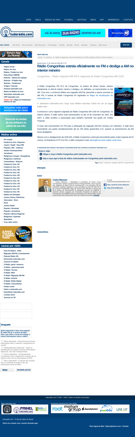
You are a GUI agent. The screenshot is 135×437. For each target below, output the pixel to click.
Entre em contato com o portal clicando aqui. (20, 423)
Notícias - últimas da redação (15, 78)
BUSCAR (126, 45)
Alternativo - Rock (11, 200)
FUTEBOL (68, 19)
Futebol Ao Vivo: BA (12, 178)
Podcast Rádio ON (11, 256)
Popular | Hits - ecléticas (13, 148)
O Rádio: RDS (9, 273)
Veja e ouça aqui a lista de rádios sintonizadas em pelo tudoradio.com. (80, 158)
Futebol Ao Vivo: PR (12, 175)
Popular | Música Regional (14, 214)
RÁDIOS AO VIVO (52, 19)
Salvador (84, 45)
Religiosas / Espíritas (12, 217)
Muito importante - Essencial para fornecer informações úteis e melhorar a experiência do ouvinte (18, 343)
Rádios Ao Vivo (10, 69)
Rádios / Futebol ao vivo (13, 72)
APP (102, 19)
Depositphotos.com (113, 426)
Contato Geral (9, 295)
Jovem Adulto (9, 206)
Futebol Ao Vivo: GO (12, 184)
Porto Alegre (52, 45)
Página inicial (9, 67)
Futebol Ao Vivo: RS (12, 173)
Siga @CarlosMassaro (115, 188)
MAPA (93, 19)
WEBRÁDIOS (113, 19)
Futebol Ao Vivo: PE (12, 192)
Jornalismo (8, 153)
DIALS (38, 19)
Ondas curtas (9, 287)
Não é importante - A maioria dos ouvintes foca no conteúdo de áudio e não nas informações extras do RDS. (18, 363)
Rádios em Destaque (12, 195)
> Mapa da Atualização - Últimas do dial (18, 101)
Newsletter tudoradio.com (14, 94)
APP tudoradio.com (11, 97)
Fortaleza (93, 45)
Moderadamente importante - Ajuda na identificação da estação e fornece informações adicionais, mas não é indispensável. (18, 350)
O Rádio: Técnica (10, 270)
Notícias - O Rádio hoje (13, 80)
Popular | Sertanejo (11, 208)
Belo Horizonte (40, 45)
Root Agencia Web (97, 426)
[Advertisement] (85, 213)
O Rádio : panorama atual (14, 267)
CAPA (28, 19)
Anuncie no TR (10, 298)
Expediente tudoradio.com (14, 292)
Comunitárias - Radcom (13, 162)
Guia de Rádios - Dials (12, 251)
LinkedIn (96, 195)
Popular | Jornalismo (12, 211)
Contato (125, 426)
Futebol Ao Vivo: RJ (11, 167)
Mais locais (103, 45)
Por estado (8, 140)
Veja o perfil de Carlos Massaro (118, 185)
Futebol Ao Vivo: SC (12, 181)
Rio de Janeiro (27, 45)
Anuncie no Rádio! (11, 262)
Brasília (69, 45)
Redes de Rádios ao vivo (13, 91)
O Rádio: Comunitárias (13, 284)
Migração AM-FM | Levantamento (17, 253)
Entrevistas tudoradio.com (14, 259)
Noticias (49, 57)
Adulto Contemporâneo (13, 151)
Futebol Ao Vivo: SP (12, 164)
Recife (77, 45)
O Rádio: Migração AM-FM (14, 276)
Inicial (40, 57)
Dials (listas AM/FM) (11, 75)
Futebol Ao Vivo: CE (12, 186)
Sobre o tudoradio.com (13, 289)
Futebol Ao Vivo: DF (12, 189)
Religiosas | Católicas (12, 159)
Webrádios (8, 219)
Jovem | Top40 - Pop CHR (14, 145)
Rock (6, 203)
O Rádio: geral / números (14, 265)
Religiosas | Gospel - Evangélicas (17, 156)
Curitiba (62, 45)
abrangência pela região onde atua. (106, 140)
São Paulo (16, 45)
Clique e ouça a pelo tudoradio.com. (67, 154)
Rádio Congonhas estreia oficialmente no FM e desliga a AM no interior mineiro (84, 57)
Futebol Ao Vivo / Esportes (14, 142)
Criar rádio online (10, 222)
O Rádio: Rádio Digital (12, 281)
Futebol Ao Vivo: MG (12, 170)
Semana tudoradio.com (13, 89)
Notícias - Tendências (12, 83)
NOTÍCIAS (81, 19)
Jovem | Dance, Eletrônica (14, 197)
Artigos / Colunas (10, 86)
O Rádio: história (10, 278)
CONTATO (128, 19)
